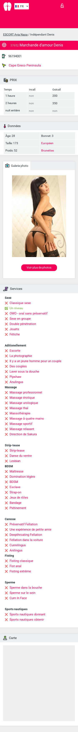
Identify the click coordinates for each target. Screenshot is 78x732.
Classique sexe (20, 303)
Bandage (15, 503)
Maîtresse (17, 471)
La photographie (21, 356)
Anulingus (16, 382)
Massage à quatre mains (27, 418)
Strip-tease (17, 450)
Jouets (14, 329)
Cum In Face (18, 598)
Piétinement (18, 508)
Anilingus (16, 550)
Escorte (15, 351)
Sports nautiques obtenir (27, 619)
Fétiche (15, 334)
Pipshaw (15, 377)
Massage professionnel (26, 392)
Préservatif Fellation (23, 524)
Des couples (18, 366)
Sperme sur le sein (22, 593)
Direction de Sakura (23, 434)
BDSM (14, 482)
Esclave (15, 487)
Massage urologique (24, 403)
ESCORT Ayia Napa (15, 34)
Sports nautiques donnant (27, 614)
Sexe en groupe (20, 319)
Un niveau (16, 308)
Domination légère (22, 477)
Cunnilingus (18, 545)
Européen (47, 143)
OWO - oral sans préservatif (28, 313)
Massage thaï (19, 408)
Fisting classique (21, 561)
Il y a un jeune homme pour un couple (35, 361)
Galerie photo (16, 165)
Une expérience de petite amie (30, 529)
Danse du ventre (21, 456)
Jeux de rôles (19, 497)
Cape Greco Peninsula (21, 65)
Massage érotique (22, 398)
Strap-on (15, 492)
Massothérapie (20, 413)
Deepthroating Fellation (26, 535)
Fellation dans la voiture (26, 540)
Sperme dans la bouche (26, 587)
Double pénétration (23, 324)
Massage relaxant (22, 429)
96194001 (15, 56)
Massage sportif (21, 424)
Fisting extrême (20, 571)
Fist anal (15, 566)
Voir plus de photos (39, 267)
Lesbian (15, 461)
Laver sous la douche (24, 371)
